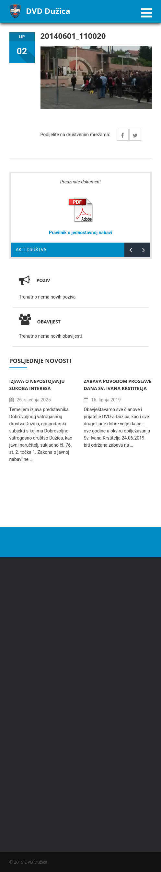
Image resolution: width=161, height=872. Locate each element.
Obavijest (40, 322)
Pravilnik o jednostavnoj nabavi (80, 232)
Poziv (43, 280)
